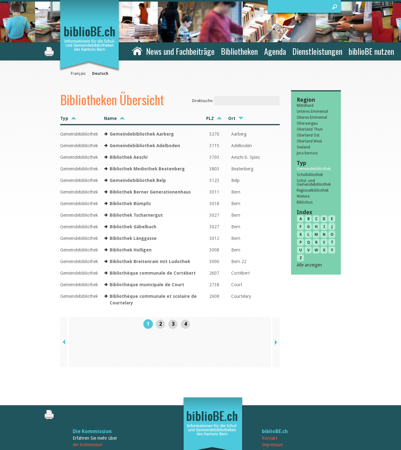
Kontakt (269, 402)
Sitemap (269, 415)
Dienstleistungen (317, 51)
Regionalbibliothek (313, 190)
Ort (232, 118)
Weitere (303, 196)
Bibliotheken (239, 51)
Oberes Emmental (312, 117)
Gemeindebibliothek (314, 169)
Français (78, 73)
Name (110, 118)
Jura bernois (307, 153)
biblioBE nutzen (371, 51)
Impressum (272, 409)
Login (267, 422)
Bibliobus (305, 202)
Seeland (303, 147)
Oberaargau (307, 123)
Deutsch (100, 73)
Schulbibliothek (310, 175)
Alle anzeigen (309, 265)
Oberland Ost (308, 135)
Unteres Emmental (312, 111)
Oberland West (309, 141)
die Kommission (87, 409)
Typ (64, 118)
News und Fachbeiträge (180, 51)
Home (137, 50)
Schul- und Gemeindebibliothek (314, 182)
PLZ (210, 118)
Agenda (275, 51)
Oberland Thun (310, 129)
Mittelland (305, 105)
